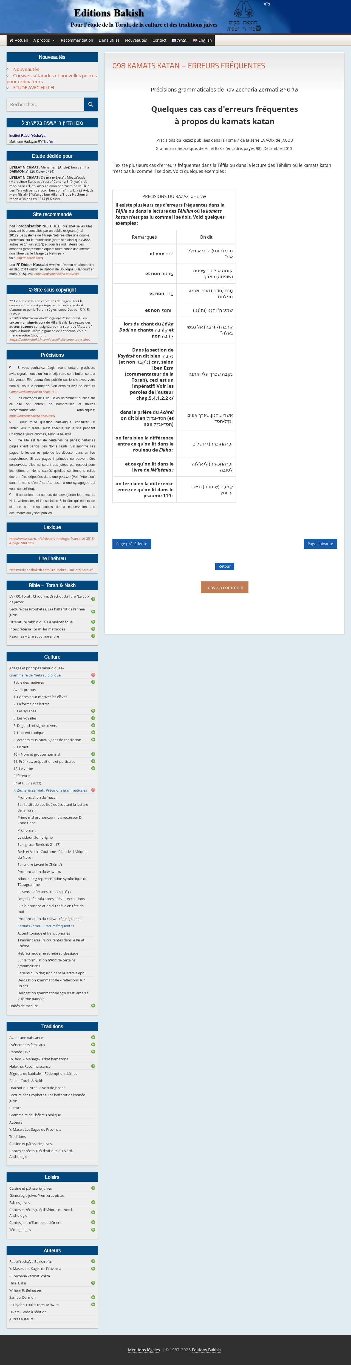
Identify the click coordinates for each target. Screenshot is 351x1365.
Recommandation (77, 40)
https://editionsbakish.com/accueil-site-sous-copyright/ (49, 339)
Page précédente (131, 544)
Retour (225, 566)
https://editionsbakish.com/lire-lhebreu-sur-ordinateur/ (51, 569)
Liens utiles (109, 40)
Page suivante (320, 544)
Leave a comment (224, 587)
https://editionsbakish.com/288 (56, 274)
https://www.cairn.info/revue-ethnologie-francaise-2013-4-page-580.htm (52, 540)
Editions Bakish (206, 1349)
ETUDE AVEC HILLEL (34, 87)
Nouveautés (136, 40)
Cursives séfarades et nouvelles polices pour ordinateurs (52, 78)
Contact (159, 40)
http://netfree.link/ (29, 258)
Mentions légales (144, 1349)
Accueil (21, 40)
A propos (44, 40)
